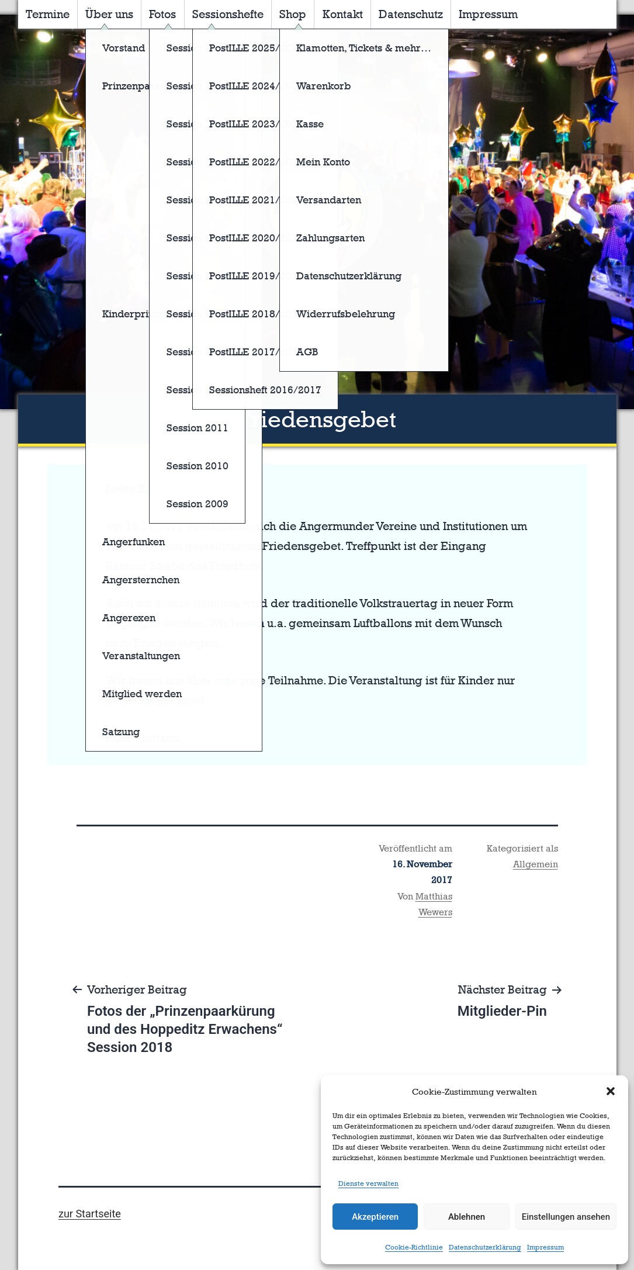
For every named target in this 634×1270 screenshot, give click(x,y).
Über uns (109, 14)
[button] (610, 1091)
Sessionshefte (228, 14)
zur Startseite (89, 1213)
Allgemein (535, 864)
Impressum (545, 1247)
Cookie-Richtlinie (414, 1247)
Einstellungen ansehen (566, 1217)
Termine (48, 14)
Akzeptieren (375, 1217)
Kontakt (343, 14)
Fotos (162, 14)
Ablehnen (466, 1217)
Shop (292, 14)
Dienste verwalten (368, 1183)
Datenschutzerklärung (485, 1247)
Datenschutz (411, 14)
